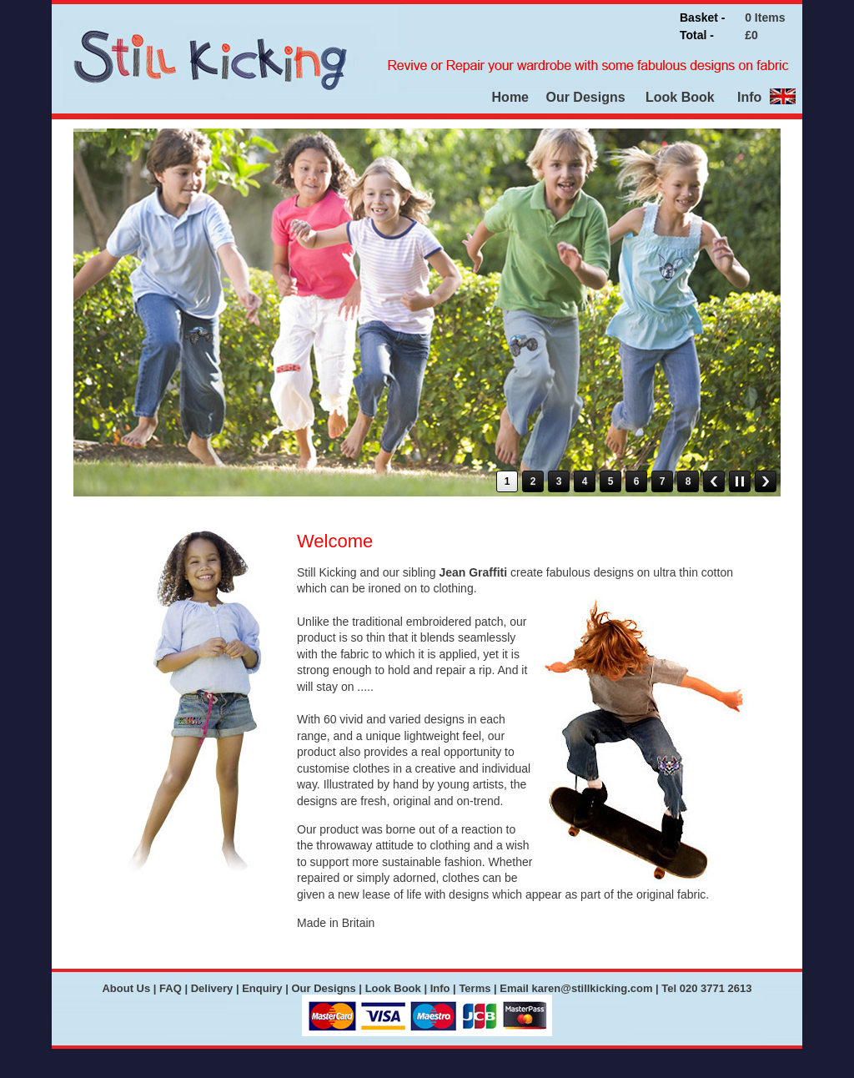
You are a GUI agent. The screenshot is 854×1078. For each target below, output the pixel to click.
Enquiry (262, 988)
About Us (126, 988)
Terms (474, 988)
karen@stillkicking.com (592, 988)
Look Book (680, 97)
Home (510, 97)
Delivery (212, 988)
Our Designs (583, 97)
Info (749, 97)
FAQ (170, 988)
